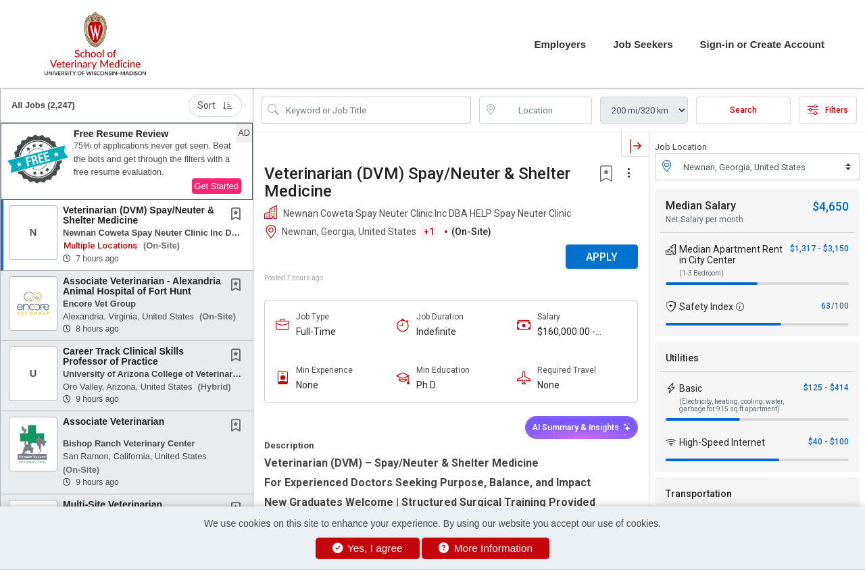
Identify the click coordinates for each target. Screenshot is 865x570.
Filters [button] (828, 110)
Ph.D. (426, 385)
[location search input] (545, 110)
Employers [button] (560, 44)
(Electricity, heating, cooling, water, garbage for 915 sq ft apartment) (731, 405)
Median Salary (701, 205)
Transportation (699, 493)
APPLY (602, 257)
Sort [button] (215, 105)
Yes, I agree (367, 548)
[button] (127, 161)
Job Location (681, 147)
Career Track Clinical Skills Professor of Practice (123, 356)
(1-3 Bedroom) (701, 273)
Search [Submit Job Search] (743, 110)
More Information (486, 548)
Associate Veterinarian (113, 421)
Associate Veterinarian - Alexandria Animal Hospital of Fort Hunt (142, 286)
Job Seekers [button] (642, 44)
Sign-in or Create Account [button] (762, 44)
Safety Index (706, 306)
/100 (840, 306)
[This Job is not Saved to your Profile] (238, 215)
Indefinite (436, 331)
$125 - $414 (826, 387)
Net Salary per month (704, 219)
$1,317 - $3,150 (819, 248)
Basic (690, 388)
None (307, 385)
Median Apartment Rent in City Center (731, 254)
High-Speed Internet (722, 442)
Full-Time (316, 331)
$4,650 (830, 206)
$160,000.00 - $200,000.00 (566, 332)
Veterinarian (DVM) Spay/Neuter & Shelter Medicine (138, 215)
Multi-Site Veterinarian (112, 504)
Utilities (682, 358)
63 (826, 306)
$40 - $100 (828, 441)
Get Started (217, 186)
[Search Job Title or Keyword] (375, 110)
